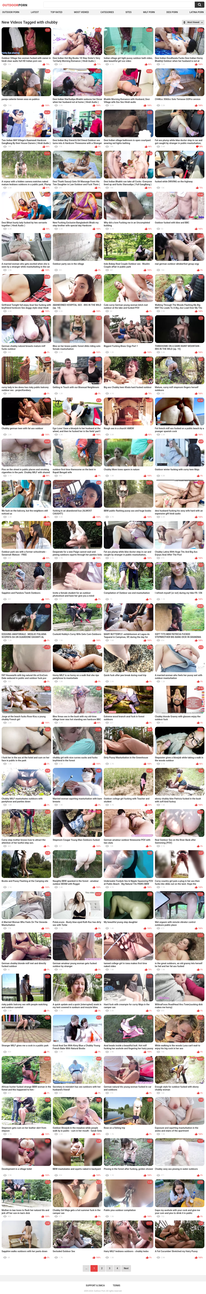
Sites (128, 12)
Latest (35, 12)
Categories (107, 12)
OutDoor (14, 5)
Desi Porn (172, 12)
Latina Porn (196, 12)
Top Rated (56, 12)
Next (126, 1268)
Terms (116, 1285)
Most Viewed (81, 12)
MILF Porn (149, 12)
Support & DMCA (95, 1285)
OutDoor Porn (99, 1291)
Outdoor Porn (10, 12)
